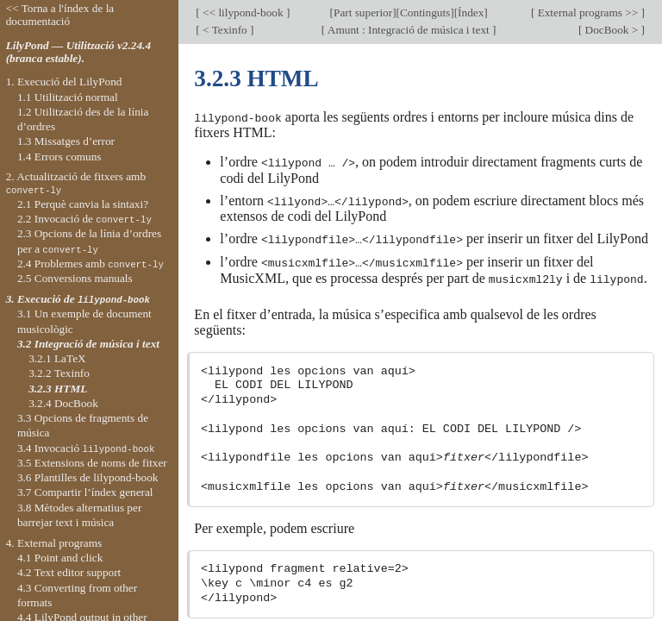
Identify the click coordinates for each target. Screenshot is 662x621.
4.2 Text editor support (69, 572)
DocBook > (611, 29)
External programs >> (587, 12)
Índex (471, 12)
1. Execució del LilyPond (64, 81)
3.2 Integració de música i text (88, 343)
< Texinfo (225, 29)
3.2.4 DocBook (63, 403)
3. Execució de (78, 298)
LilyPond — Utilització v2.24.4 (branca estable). (78, 52)
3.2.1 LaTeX (56, 358)
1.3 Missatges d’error (66, 141)
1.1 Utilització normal (67, 97)
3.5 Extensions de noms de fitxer (92, 462)
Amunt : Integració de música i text (408, 29)
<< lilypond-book (243, 12)
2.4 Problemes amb (90, 263)
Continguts (425, 12)
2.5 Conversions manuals (75, 278)
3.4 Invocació (86, 448)
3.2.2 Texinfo (59, 373)
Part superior (363, 12)
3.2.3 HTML (57, 388)
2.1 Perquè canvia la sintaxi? (82, 204)
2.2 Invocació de (84, 218)
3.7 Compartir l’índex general (85, 492)
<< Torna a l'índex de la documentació (60, 15)
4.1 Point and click (60, 557)
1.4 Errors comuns (59, 156)
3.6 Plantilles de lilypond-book (88, 477)
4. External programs (54, 542)
